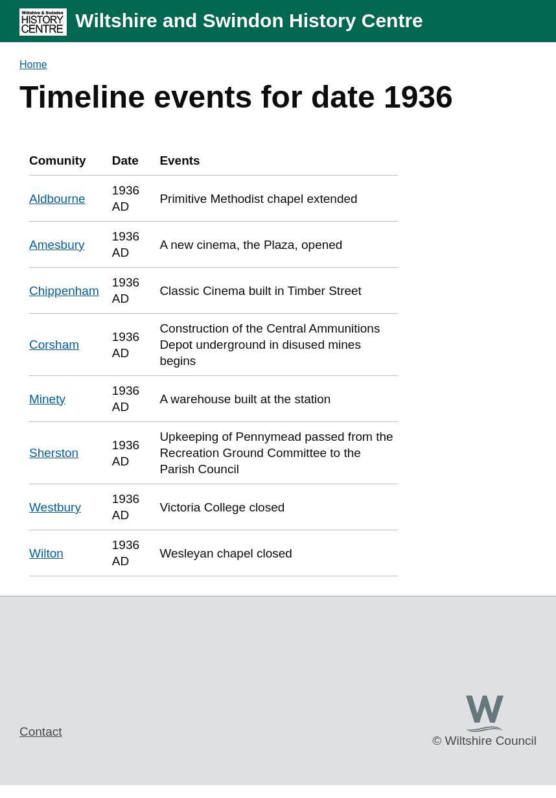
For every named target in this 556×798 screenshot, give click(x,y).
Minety (47, 399)
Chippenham (64, 291)
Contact (40, 731)
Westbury (55, 507)
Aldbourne (57, 198)
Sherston (53, 453)
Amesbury (57, 245)
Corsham (54, 344)
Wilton (46, 553)
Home (33, 64)
